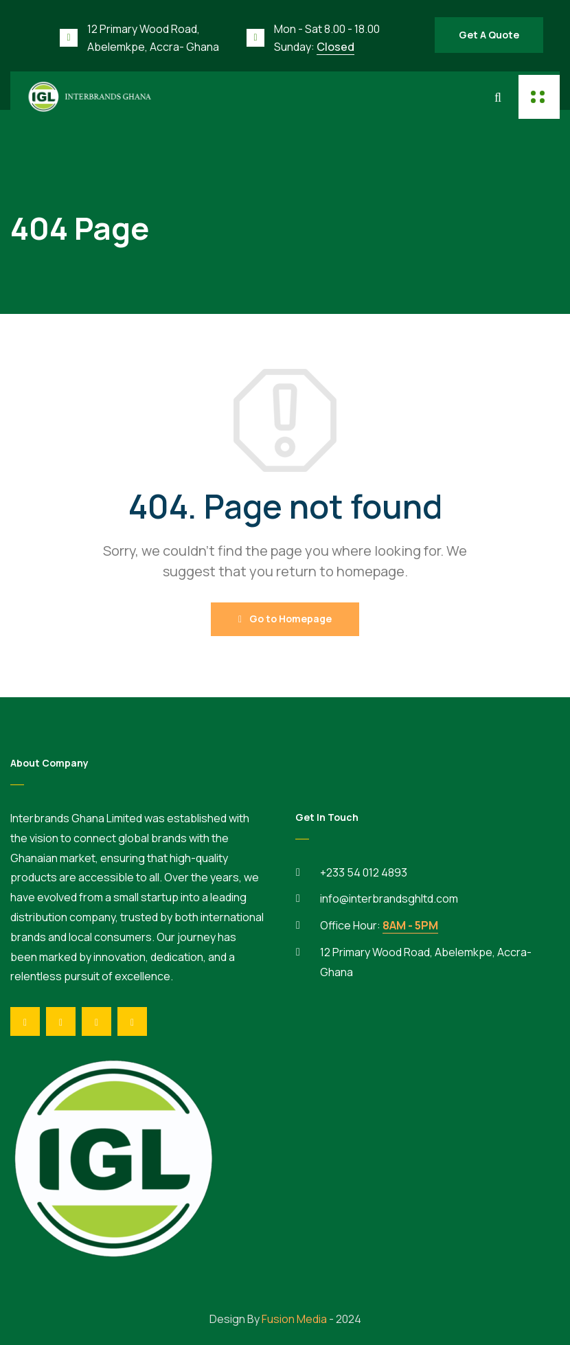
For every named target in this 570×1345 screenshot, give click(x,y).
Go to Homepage (285, 618)
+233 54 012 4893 (363, 872)
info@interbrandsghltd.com (389, 898)
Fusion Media (294, 1318)
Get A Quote (489, 34)
